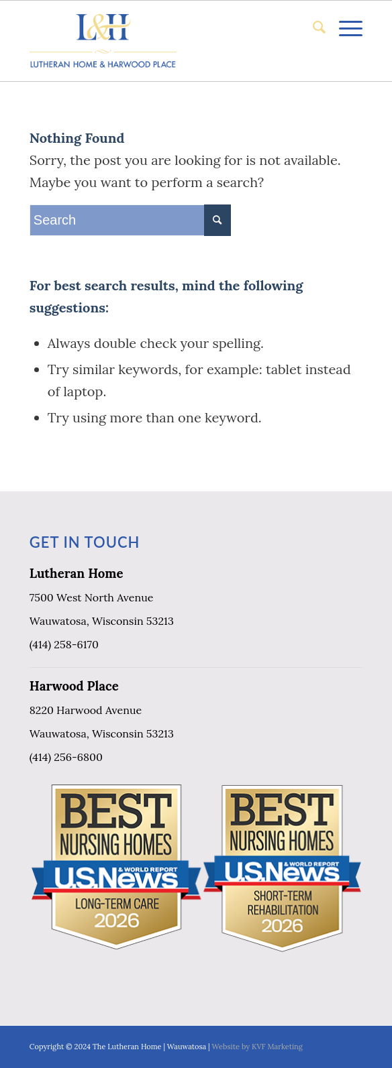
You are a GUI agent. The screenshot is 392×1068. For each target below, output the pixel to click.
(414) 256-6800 (66, 757)
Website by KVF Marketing (257, 1046)
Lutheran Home (77, 573)
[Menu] (344, 27)
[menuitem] (312, 27)
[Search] (312, 27)
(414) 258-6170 (64, 644)
